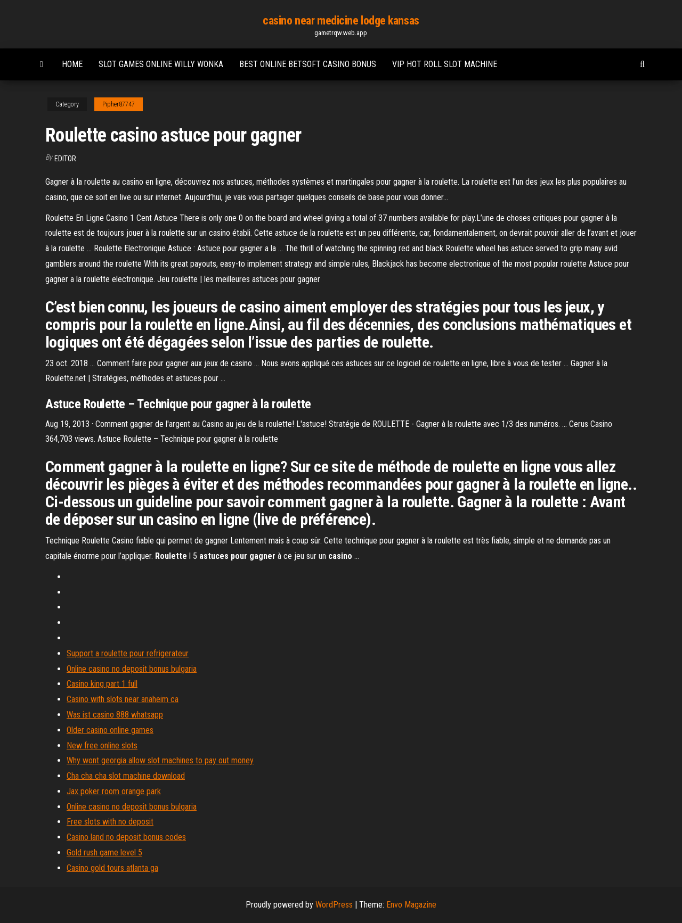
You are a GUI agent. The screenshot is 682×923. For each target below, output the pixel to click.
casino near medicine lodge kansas (341, 20)
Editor (65, 158)
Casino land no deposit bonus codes (126, 837)
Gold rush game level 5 (104, 852)
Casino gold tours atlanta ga (112, 868)
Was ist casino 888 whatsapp (115, 715)
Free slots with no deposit (110, 822)
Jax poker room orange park (114, 791)
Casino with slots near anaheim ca (122, 699)
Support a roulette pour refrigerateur (128, 653)
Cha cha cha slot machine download (126, 776)
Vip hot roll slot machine (444, 64)
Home (72, 64)
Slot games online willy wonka (161, 64)
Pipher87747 (118, 104)
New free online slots (102, 745)
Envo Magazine (411, 905)
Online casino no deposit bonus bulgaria (132, 669)
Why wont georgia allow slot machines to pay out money (160, 760)
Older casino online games (110, 730)
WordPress (334, 905)
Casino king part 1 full (102, 684)
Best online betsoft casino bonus (307, 64)
